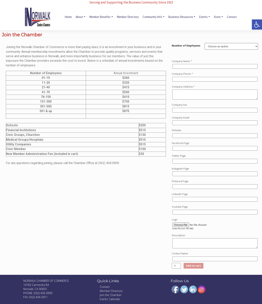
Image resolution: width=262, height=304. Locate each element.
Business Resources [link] (180, 17)
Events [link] (203, 17)
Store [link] (217, 17)
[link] (257, 24)
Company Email (180, 117)
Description (178, 235)
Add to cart (193, 265)
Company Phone (182, 74)
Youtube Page (180, 206)
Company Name (182, 61)
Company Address (183, 86)
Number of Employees (186, 45)
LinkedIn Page (180, 194)
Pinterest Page (180, 181)
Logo (174, 219)
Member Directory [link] (128, 17)
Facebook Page (180, 143)
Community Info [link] (152, 17)
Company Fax (179, 104)
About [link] (79, 17)
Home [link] (68, 17)
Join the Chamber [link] (110, 295)
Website (176, 130)
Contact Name (180, 253)
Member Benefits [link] (100, 17)
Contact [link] (232, 17)
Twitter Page (179, 155)
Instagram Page (180, 168)
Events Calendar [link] (110, 299)
